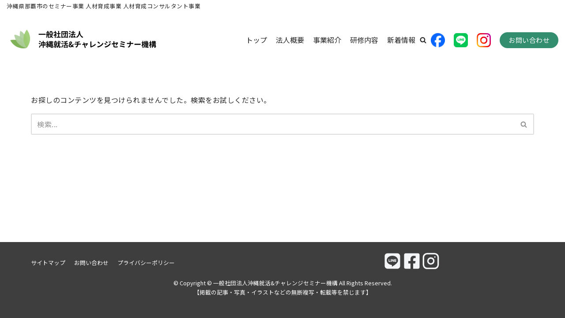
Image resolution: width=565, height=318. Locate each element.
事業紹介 (327, 39)
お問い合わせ (529, 40)
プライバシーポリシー (146, 262)
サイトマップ (48, 262)
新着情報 (401, 39)
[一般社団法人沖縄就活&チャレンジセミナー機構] (84, 40)
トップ (256, 39)
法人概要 (290, 39)
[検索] (272, 124)
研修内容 (364, 39)
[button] (423, 40)
